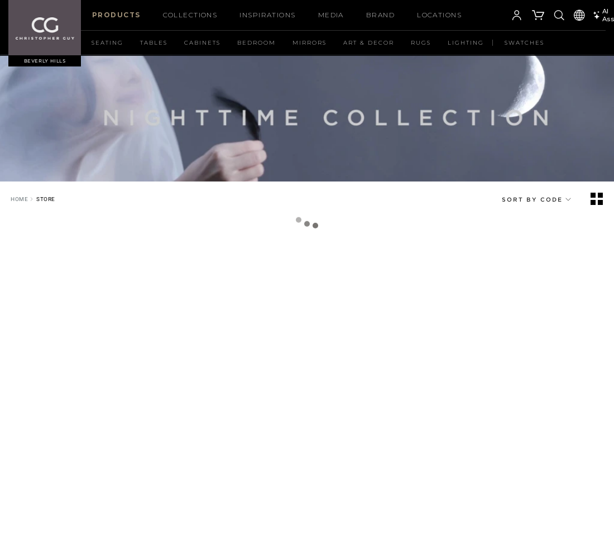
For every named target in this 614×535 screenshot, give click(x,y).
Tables (153, 42)
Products (116, 15)
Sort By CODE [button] (537, 199)
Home (19, 199)
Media (331, 15)
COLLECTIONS (190, 15)
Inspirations (267, 15)
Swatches (524, 42)
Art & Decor (368, 42)
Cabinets (202, 42)
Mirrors (309, 42)
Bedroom (256, 42)
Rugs (421, 42)
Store (45, 199)
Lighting (466, 42)
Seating (107, 42)
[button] (500, 17)
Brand (380, 15)
